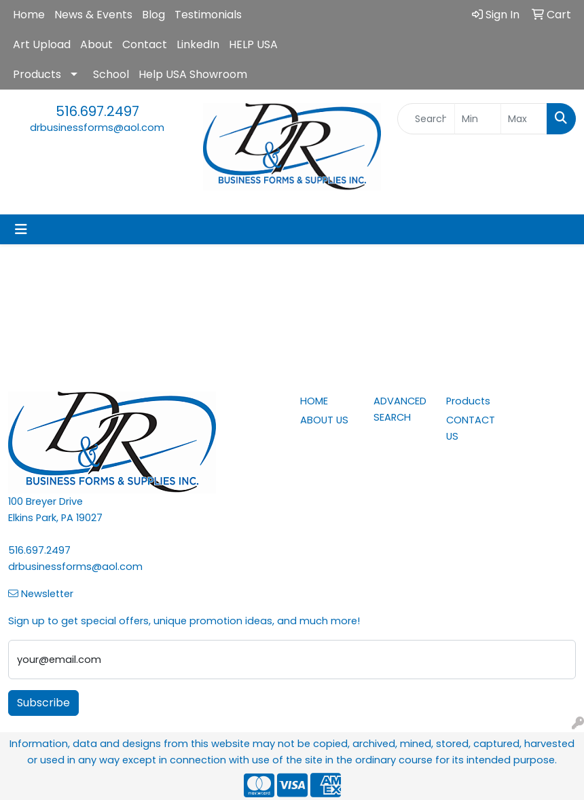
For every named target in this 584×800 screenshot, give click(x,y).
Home (29, 14)
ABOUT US (324, 420)
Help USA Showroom (193, 74)
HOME (314, 401)
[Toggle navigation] (21, 229)
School (111, 74)
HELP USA (253, 44)
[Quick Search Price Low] (477, 118)
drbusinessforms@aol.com (97, 127)
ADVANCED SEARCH (399, 409)
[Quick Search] (425, 118)
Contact (144, 44)
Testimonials (208, 14)
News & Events (93, 14)
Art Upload (42, 44)
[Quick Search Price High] (523, 118)
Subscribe (43, 702)
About (96, 44)
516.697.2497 (97, 111)
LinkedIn (198, 44)
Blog (153, 14)
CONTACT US (470, 428)
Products (37, 74)
